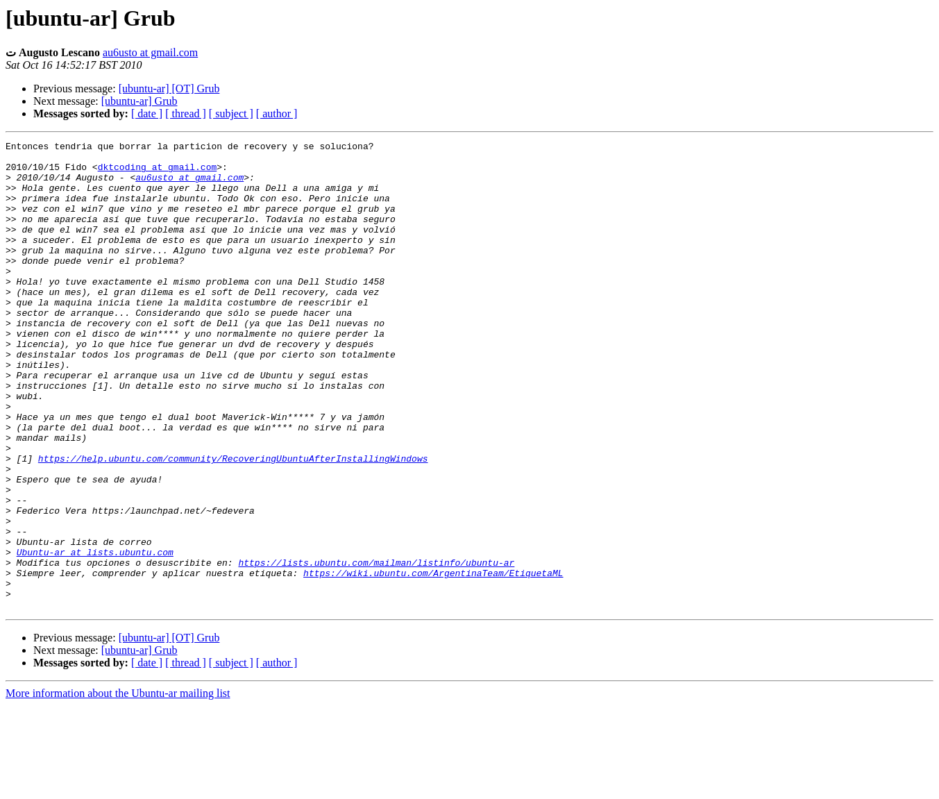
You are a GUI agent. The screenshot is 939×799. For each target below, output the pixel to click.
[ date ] (146, 113)
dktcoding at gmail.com (157, 173)
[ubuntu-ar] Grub (139, 101)
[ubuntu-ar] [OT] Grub (169, 88)
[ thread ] (185, 113)
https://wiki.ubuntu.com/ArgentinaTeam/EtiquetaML (433, 660)
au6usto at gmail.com (150, 52)
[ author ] (277, 113)
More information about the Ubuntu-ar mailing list (118, 787)
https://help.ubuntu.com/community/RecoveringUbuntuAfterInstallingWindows (233, 522)
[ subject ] (231, 113)
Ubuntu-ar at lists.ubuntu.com (95, 635)
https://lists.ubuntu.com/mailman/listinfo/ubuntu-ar (376, 647)
